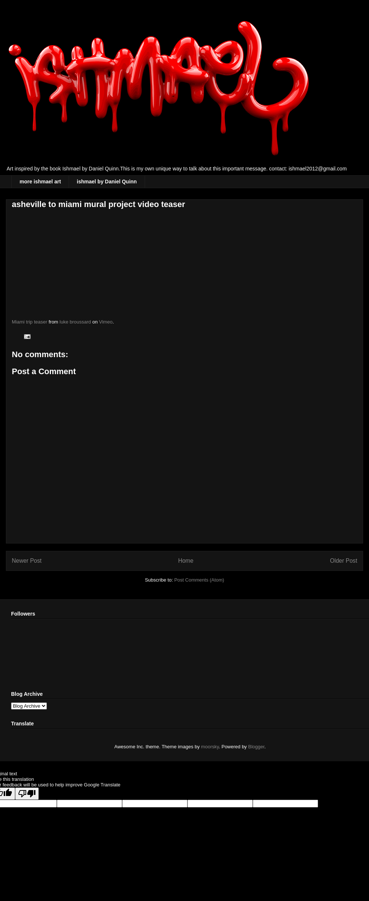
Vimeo (106, 322)
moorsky (210, 746)
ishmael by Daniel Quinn (107, 181)
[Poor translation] (27, 793)
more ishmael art (40, 181)
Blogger (256, 746)
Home (186, 561)
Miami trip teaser (29, 322)
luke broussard (75, 322)
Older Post (343, 561)
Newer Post (27, 561)
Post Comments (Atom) (199, 580)
